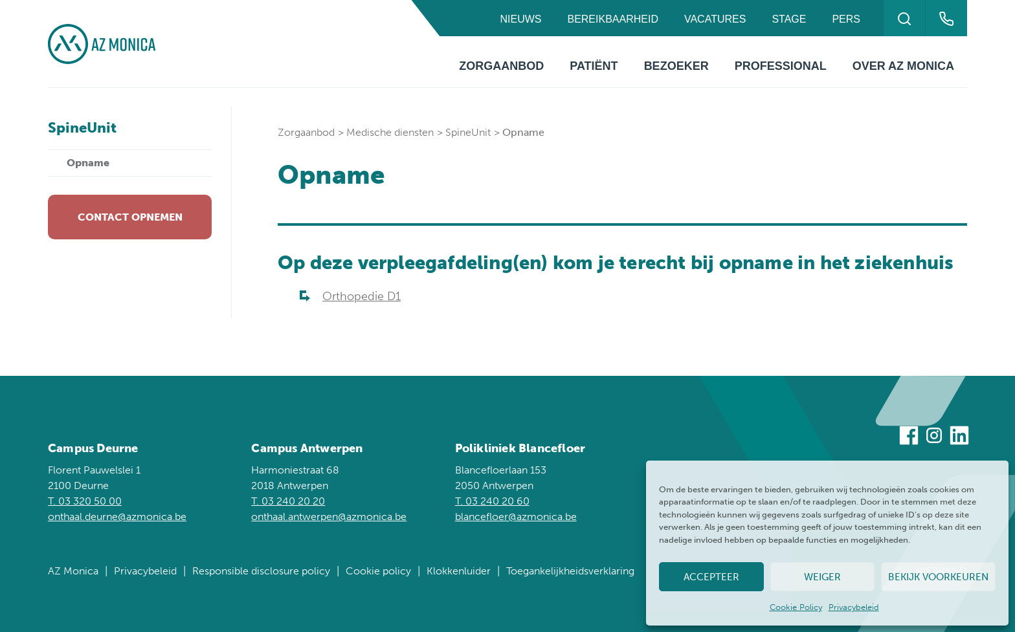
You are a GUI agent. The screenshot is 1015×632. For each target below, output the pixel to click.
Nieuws (520, 19)
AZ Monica (73, 571)
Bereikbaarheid (612, 19)
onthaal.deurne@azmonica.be (117, 516)
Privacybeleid (854, 607)
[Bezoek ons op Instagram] (934, 438)
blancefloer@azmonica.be (516, 516)
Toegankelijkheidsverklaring (570, 571)
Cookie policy (378, 571)
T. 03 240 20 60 (492, 501)
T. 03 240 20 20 (288, 501)
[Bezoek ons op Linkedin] (959, 438)
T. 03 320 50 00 (85, 501)
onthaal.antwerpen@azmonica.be (329, 516)
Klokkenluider (459, 571)
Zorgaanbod (501, 66)
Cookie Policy (796, 607)
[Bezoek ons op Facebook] (909, 438)
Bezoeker (676, 66)
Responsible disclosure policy (261, 571)
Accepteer (711, 577)
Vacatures (715, 19)
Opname (88, 163)
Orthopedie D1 (361, 296)
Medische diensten (390, 132)
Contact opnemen (130, 217)
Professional (781, 66)
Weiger (822, 577)
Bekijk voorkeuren (938, 577)
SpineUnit (468, 132)
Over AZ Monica (903, 66)
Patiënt (594, 66)
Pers (846, 19)
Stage (789, 19)
